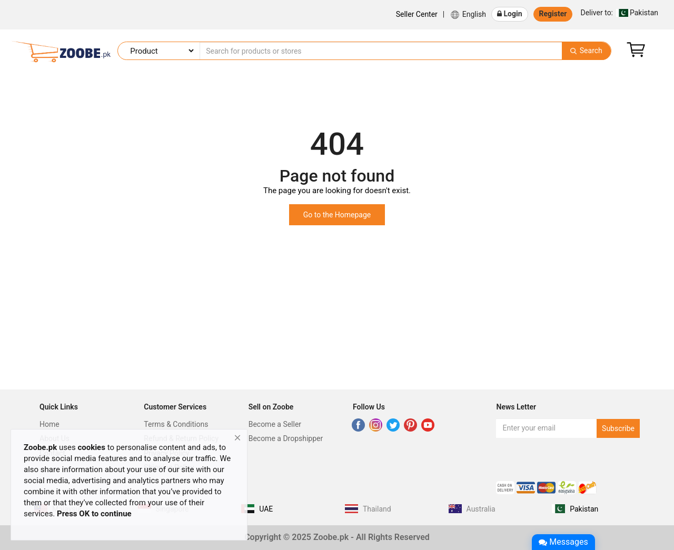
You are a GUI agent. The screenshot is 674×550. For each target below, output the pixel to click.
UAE (266, 509)
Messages (563, 542)
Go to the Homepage (337, 215)
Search (586, 50)
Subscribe (618, 428)
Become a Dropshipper (286, 438)
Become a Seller (275, 424)
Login (509, 13)
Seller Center (417, 14)
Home (49, 424)
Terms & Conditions (176, 424)
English (468, 14)
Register (553, 13)
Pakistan (619, 12)
